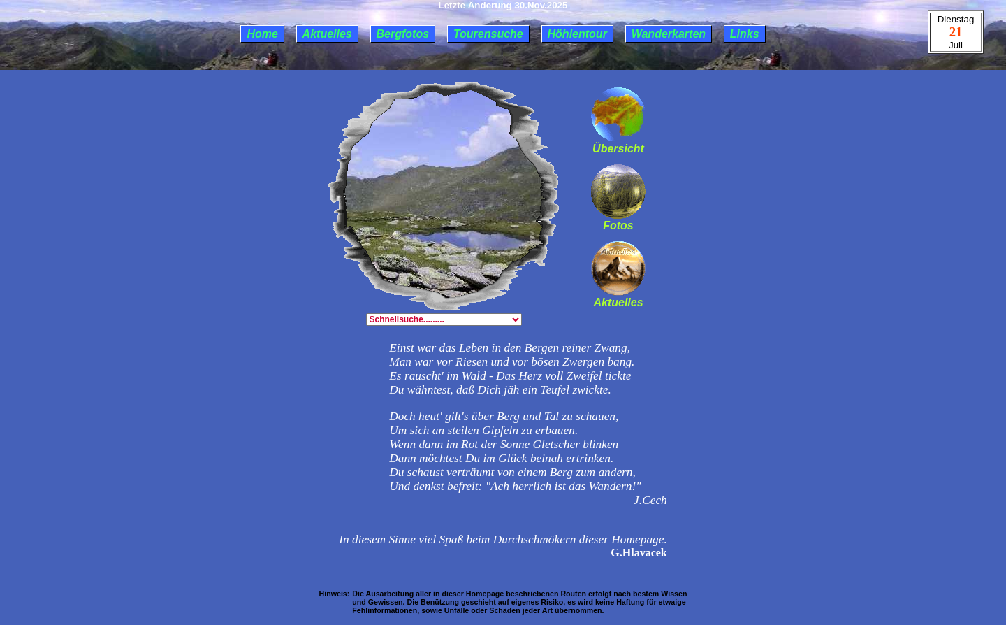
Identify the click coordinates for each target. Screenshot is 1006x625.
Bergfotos (403, 34)
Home (262, 34)
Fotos (618, 220)
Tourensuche (488, 34)
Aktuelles (327, 34)
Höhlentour (577, 34)
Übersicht (618, 144)
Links (744, 34)
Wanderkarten (669, 34)
